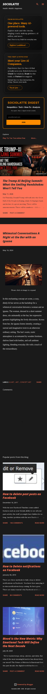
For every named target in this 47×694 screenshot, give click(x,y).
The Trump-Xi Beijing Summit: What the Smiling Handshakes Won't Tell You (23, 184)
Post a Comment (17, 213)
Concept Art (25, 382)
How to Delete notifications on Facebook (21, 568)
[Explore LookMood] (23, 33)
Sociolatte (11, 4)
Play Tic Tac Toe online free (14, 138)
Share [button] (5, 213)
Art (17, 382)
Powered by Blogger (23, 684)
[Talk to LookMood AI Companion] (23, 73)
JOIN (23, 122)
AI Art (12, 382)
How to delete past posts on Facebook (22, 496)
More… (34, 138)
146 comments (16, 523)
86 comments (16, 595)
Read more (39, 523)
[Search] (37, 4)
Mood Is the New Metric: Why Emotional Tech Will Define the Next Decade (22, 642)
